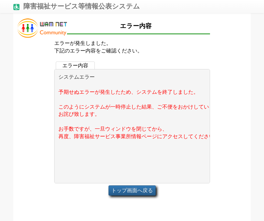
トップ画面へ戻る (132, 190)
